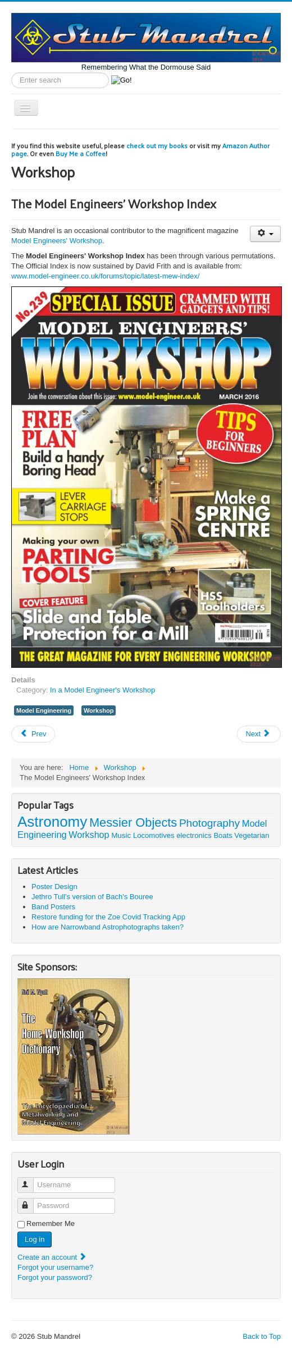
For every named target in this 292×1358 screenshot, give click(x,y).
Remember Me (50, 1223)
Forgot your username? (55, 1267)
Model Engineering (43, 710)
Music (121, 835)
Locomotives (154, 835)
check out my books (157, 145)
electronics (194, 835)
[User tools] (265, 234)
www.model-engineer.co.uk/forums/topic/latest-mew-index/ (105, 276)
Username (30, 1180)
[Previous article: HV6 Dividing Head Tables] (33, 734)
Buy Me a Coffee (81, 153)
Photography (209, 823)
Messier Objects (133, 822)
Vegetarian (251, 835)
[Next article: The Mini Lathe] (259, 734)
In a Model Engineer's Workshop (102, 690)
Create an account (52, 1257)
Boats (222, 835)
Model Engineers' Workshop (56, 240)
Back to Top (262, 1336)
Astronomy (52, 821)
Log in (34, 1239)
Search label (11, 72)
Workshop (99, 710)
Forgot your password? (54, 1277)
